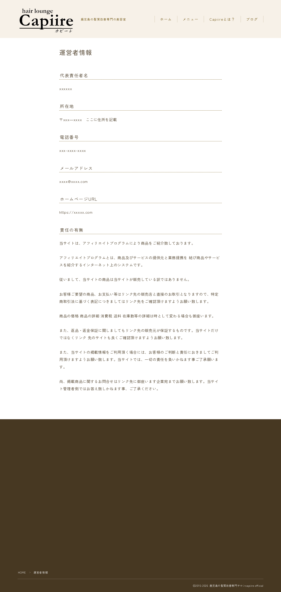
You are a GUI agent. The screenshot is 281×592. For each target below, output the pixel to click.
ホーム (166, 19)
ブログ (252, 19)
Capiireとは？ (222, 19)
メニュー (190, 19)
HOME (22, 572)
